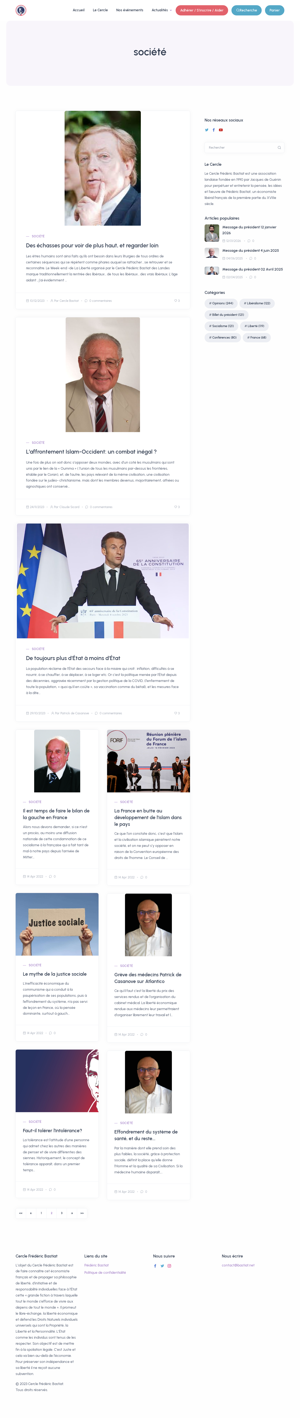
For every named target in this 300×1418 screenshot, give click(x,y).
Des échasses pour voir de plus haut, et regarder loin (92, 245)
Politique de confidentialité (105, 1272)
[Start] (21, 1213)
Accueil (79, 10)
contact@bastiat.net (238, 1265)
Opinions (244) (222, 303)
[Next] (72, 1213)
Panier (275, 10)
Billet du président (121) (228, 315)
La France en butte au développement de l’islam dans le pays (148, 817)
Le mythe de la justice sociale (55, 974)
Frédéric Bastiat (96, 1265)
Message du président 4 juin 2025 (250, 250)
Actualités (160, 10)
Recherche (246, 10)
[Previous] (31, 1213)
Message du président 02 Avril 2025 (252, 269)
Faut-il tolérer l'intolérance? (52, 1130)
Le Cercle (100, 10)
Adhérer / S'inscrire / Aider (202, 10)
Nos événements (129, 10)
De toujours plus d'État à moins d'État (73, 658)
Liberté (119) (256, 326)
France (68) (258, 337)
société (38, 236)
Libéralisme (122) (258, 303)
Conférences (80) (224, 337)
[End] (82, 1213)
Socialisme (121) (223, 326)
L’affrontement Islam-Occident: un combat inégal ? (91, 451)
